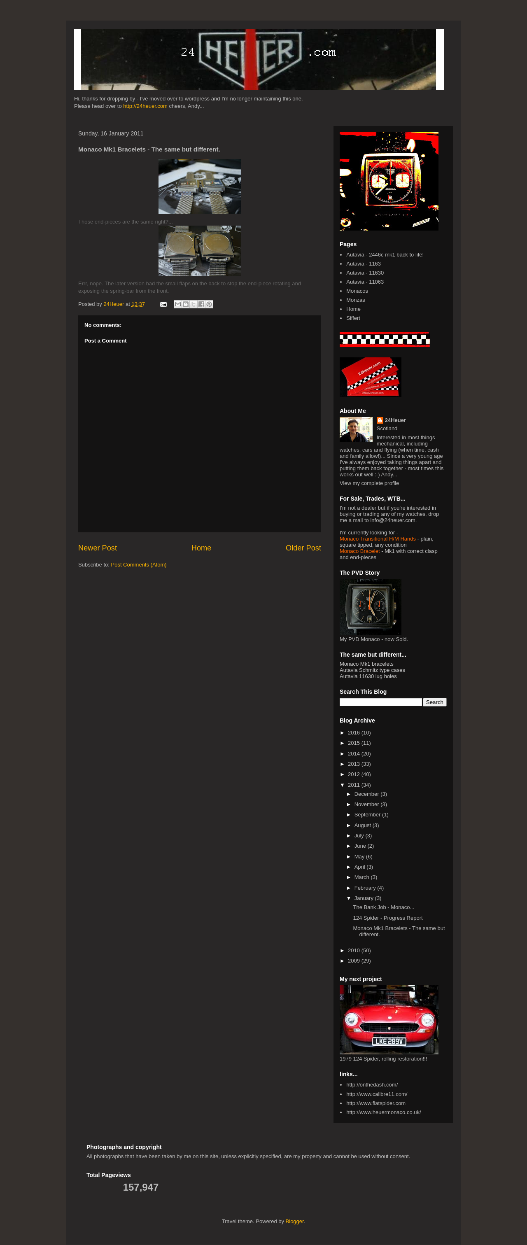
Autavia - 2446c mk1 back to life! (385, 255)
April (360, 867)
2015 (354, 743)
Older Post (303, 548)
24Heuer (395, 420)
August (363, 825)
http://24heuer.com (145, 106)
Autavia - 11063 (365, 282)
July (360, 835)
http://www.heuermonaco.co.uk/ (383, 1112)
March (362, 877)
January (364, 898)
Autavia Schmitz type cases (372, 670)
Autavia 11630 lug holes (368, 676)
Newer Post (97, 548)
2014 (354, 754)
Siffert (353, 318)
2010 (354, 950)
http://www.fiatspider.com (376, 1103)
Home (201, 548)
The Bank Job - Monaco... (383, 907)
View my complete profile (369, 483)
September (368, 814)
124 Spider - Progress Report (387, 918)
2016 (354, 733)
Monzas (355, 300)
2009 (354, 961)
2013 (354, 764)
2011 (354, 785)
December (367, 794)
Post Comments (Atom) (139, 565)
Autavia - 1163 (363, 264)
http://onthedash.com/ (372, 1085)
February (366, 888)
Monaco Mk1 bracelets (367, 664)
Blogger (295, 1221)
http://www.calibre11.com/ (376, 1094)
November (367, 804)
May (360, 856)
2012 (354, 774)
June (361, 846)
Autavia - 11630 (365, 273)
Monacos (357, 291)
